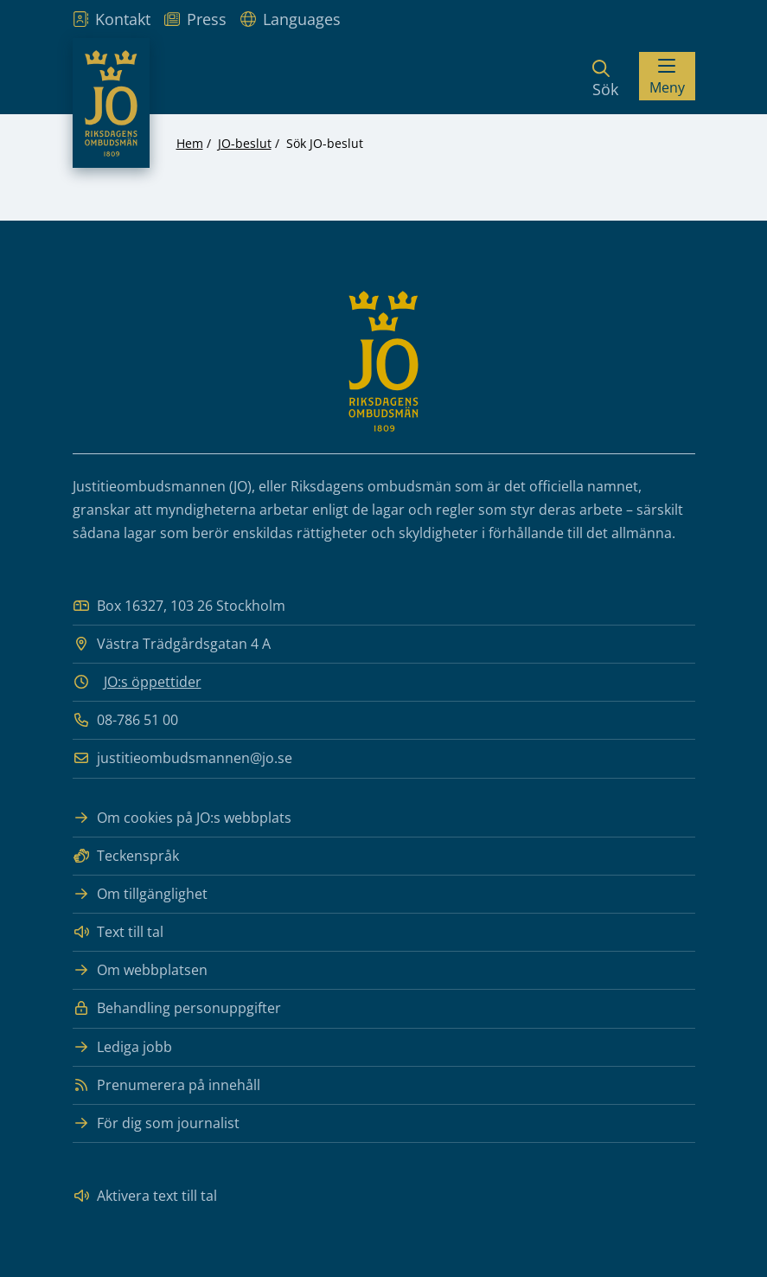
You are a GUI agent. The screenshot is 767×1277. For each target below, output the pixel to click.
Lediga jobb (122, 1047)
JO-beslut (245, 143)
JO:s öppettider (152, 681)
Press (195, 19)
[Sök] (605, 76)
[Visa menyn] (667, 76)
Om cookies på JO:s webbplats (182, 818)
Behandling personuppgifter (177, 1008)
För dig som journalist (156, 1123)
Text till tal (118, 932)
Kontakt (111, 19)
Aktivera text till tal (145, 1196)
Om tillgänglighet (140, 894)
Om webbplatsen (140, 970)
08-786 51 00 (125, 720)
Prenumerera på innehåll (166, 1085)
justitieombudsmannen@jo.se (182, 758)
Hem (189, 143)
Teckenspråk (126, 856)
